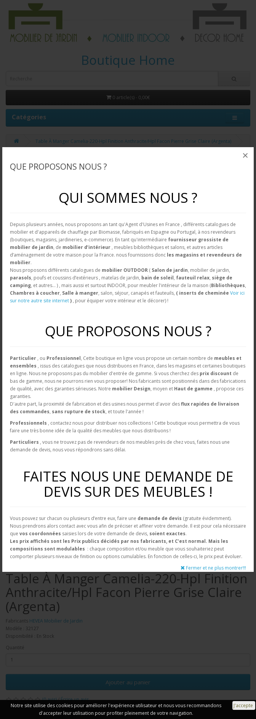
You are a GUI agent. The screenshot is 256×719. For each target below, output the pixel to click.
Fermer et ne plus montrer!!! (213, 568)
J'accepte (244, 705)
